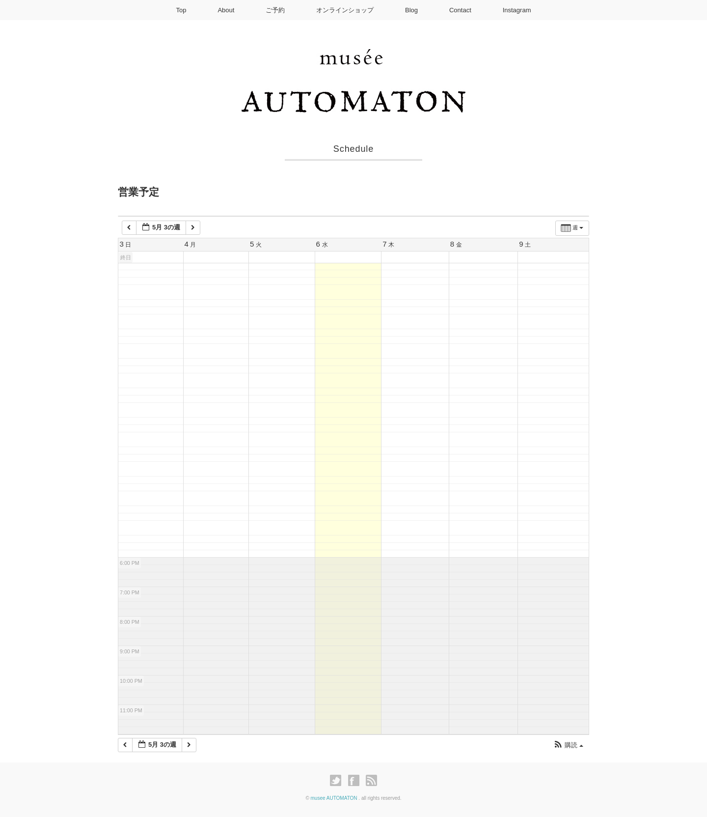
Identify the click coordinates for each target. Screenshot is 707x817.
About (226, 10)
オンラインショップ (345, 10)
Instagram (517, 10)
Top (181, 10)
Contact (460, 10)
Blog (411, 10)
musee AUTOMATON (335, 798)
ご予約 (275, 10)
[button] (568, 745)
